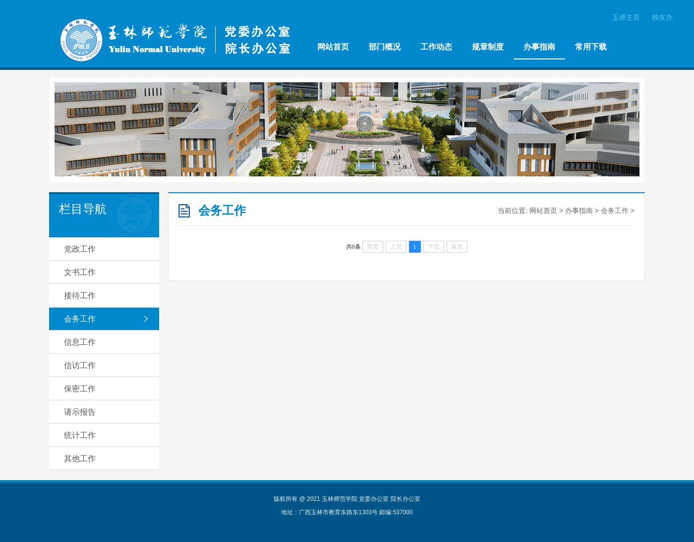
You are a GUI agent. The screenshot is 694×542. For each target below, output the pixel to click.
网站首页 (333, 47)
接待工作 (80, 295)
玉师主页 (626, 17)
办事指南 (539, 47)
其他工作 (80, 458)
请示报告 (80, 412)
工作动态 (436, 47)
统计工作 (80, 435)
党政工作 (80, 249)
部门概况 (385, 47)
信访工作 (80, 365)
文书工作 (80, 272)
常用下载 (591, 47)
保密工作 (80, 388)
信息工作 (80, 342)
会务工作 (80, 319)
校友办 (662, 17)
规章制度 (488, 47)
